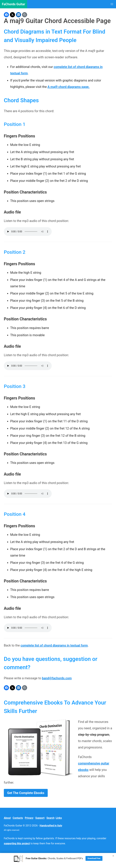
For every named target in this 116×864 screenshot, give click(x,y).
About (7, 817)
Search (50, 817)
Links (59, 817)
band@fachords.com (57, 678)
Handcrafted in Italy (51, 825)
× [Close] (113, 856)
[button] (112, 4)
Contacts (18, 817)
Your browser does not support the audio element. (28, 231)
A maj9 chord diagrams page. (69, 87)
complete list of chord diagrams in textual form (54, 645)
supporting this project (17, 843)
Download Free (94, 858)
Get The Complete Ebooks (25, 793)
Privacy (29, 817)
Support (40, 817)
